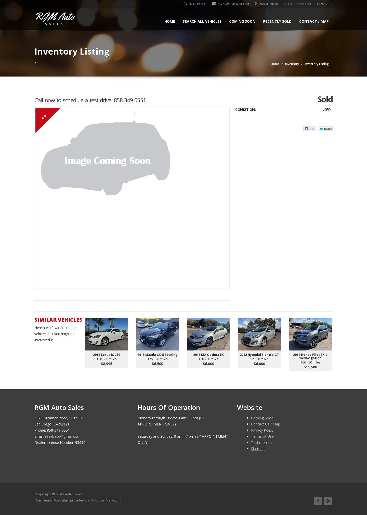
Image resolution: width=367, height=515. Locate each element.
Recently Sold (277, 21)
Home (169, 21)
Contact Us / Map (265, 424)
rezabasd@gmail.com (230, 4)
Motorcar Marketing (105, 500)
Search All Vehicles (202, 21)
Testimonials (261, 442)
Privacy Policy (262, 430)
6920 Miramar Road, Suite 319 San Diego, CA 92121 (292, 4)
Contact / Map (314, 21)
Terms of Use (262, 436)
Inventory (292, 64)
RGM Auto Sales (69, 494)
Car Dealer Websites (52, 500)
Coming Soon (242, 21)
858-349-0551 (196, 4)
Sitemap (258, 448)
